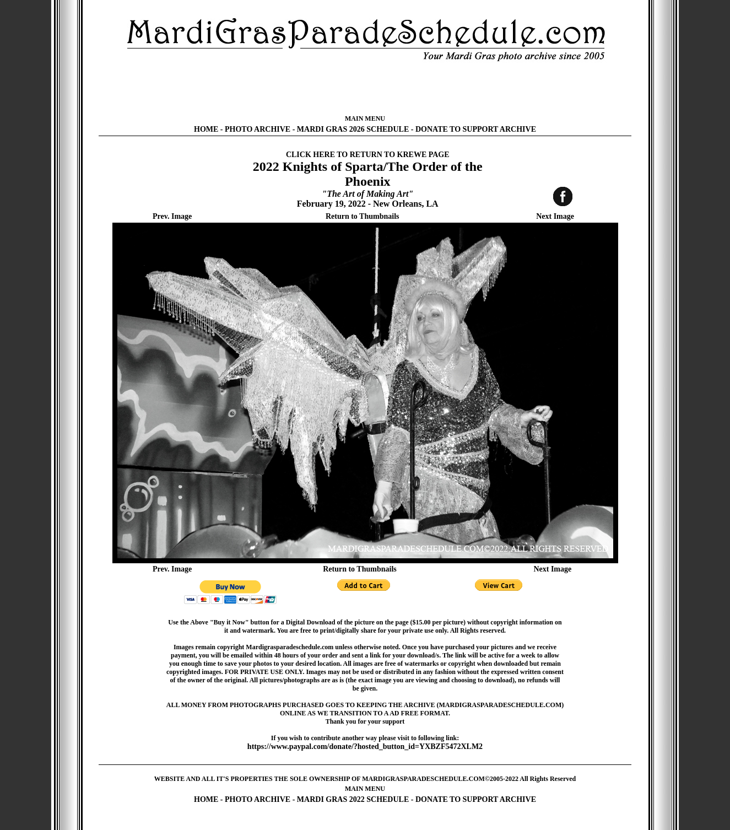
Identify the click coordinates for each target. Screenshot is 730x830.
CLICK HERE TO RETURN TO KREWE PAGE (368, 154)
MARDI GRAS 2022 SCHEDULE (353, 799)
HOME (206, 129)
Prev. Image (172, 216)
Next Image (555, 216)
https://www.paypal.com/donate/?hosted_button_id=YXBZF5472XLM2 (365, 746)
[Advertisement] (365, 88)
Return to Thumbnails (362, 216)
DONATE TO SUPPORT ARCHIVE (475, 129)
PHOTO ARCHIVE (257, 129)
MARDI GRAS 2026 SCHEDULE (353, 129)
